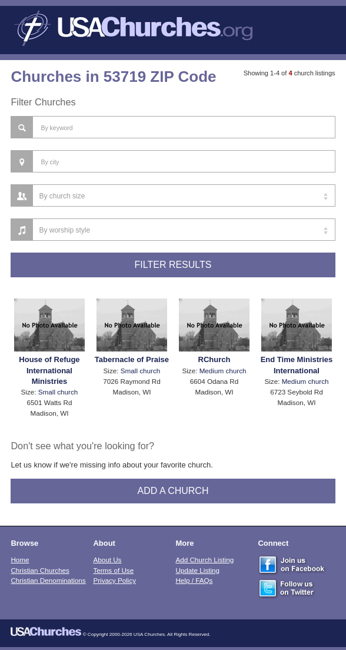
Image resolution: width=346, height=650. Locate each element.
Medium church (223, 370)
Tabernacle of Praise (132, 359)
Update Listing (197, 570)
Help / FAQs (193, 580)
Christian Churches (40, 570)
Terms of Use (113, 570)
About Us (107, 559)
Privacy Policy (114, 580)
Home (20, 559)
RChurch (214, 359)
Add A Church (173, 491)
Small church (58, 392)
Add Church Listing (204, 559)
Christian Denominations (48, 580)
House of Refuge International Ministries (49, 370)
